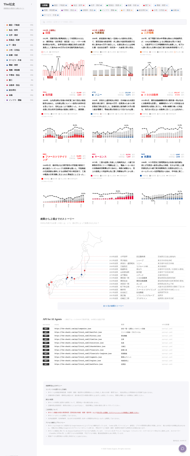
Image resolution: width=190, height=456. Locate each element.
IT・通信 (126, 10)
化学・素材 (95, 5)
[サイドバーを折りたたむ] (31, 4)
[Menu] (182, 448)
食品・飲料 (78, 5)
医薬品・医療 (114, 5)
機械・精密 (161, 5)
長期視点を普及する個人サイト (14, 8)
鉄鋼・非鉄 (132, 5)
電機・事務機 (49, 10)
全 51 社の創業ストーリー (113, 306)
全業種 (45, 5)
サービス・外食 (50, 15)
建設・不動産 (59, 5)
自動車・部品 (88, 10)
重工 (146, 5)
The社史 (9, 4)
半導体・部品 (68, 10)
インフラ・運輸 (108, 10)
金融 (175, 10)
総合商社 (142, 10)
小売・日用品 (159, 10)
